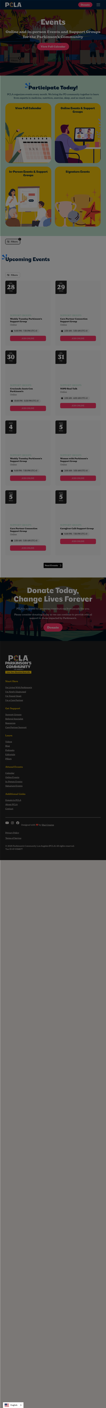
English (11, 1405)
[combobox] (13, 1405)
